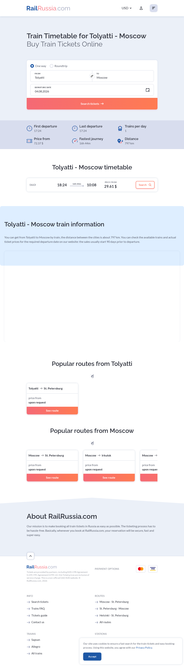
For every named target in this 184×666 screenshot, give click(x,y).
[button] (127, 8)
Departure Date (43, 87)
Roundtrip (60, 66)
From (38, 73)
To (97, 73)
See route (52, 410)
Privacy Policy (144, 647)
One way (40, 66)
